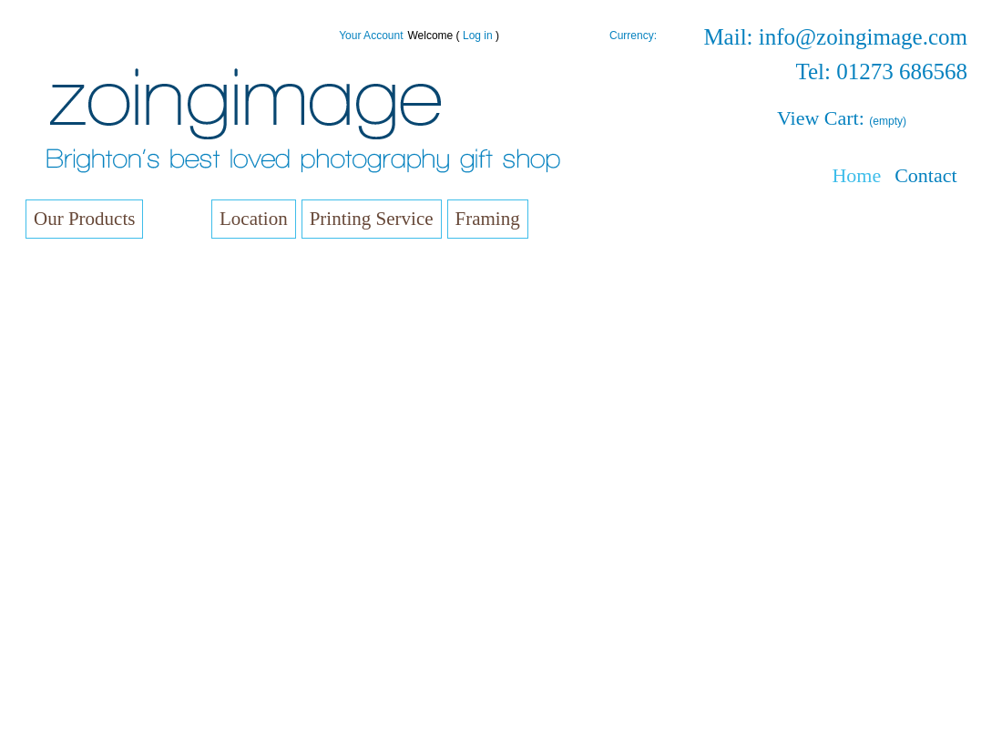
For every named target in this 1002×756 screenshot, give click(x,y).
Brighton (148, 357)
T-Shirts (79, 730)
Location (254, 219)
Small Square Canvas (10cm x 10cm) (150, 313)
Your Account (371, 35)
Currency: (633, 35)
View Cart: (841, 118)
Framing (487, 219)
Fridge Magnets (100, 616)
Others (144, 380)
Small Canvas (95, 269)
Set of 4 (147, 496)
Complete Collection (179, 403)
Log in (478, 35)
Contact (925, 175)
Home (856, 175)
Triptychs (150, 519)
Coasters (83, 639)
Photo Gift (85, 662)
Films (73, 684)
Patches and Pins (105, 707)
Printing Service (372, 219)
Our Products (84, 219)
